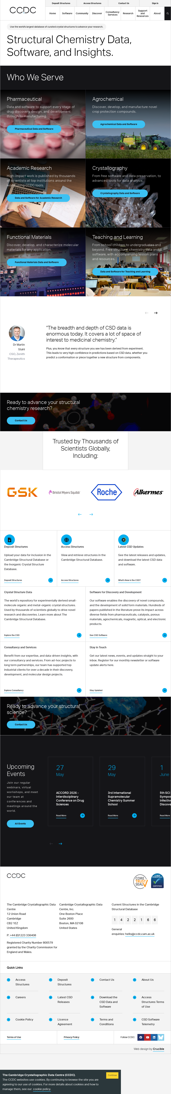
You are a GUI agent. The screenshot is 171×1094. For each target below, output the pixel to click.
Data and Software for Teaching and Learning (125, 272)
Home (52, 13)
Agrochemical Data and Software (118, 124)
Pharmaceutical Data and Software (34, 129)
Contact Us (21, 420)
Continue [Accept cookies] (112, 1075)
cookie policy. (42, 1089)
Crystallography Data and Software (120, 193)
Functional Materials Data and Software (37, 262)
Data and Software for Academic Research (38, 198)
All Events (20, 864)
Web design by (149, 1089)
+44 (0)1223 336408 (23, 975)
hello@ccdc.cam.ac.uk (139, 974)
